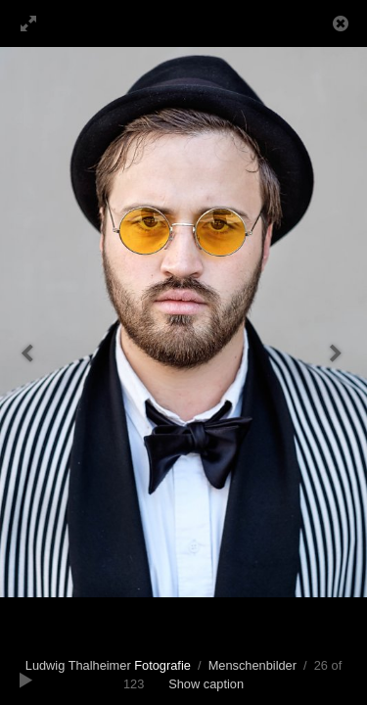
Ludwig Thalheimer (108, 665)
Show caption (206, 684)
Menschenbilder (252, 665)
